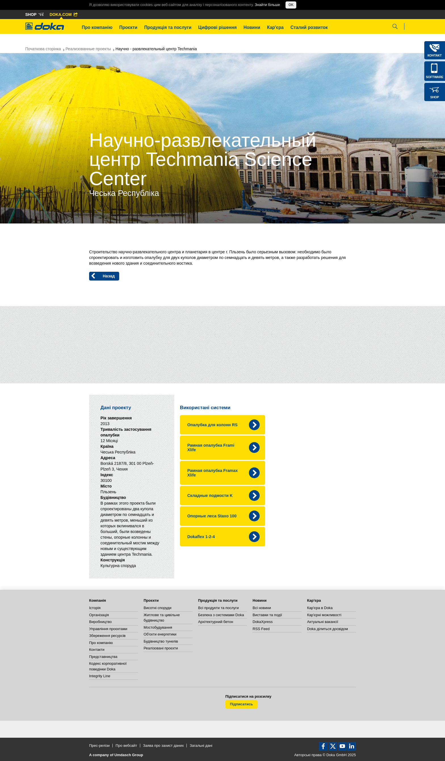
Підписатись (241, 704)
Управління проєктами (108, 629)
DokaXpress (263, 622)
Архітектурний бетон (215, 622)
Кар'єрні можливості (324, 615)
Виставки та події (267, 615)
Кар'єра (275, 27)
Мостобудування (158, 627)
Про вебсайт (126, 745)
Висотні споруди (157, 608)
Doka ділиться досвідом (327, 629)
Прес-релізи (99, 745)
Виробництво (100, 622)
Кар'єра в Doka (320, 608)
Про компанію (97, 27)
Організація (99, 615)
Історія (94, 608)
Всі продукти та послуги (218, 608)
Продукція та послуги (167, 27)
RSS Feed (261, 629)
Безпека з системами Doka (221, 615)
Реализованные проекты (88, 49)
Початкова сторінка (43, 49)
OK (290, 5)
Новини (252, 27)
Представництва (103, 657)
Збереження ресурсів (107, 636)
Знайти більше (267, 5)
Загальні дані (201, 745)
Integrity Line (99, 676)
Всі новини (262, 608)
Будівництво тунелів (161, 641)
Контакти (96, 649)
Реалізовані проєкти (161, 648)
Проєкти (128, 27)
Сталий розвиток (309, 27)
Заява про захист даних (163, 745)
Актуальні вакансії (322, 622)
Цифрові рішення (217, 27)
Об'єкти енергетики (160, 634)
